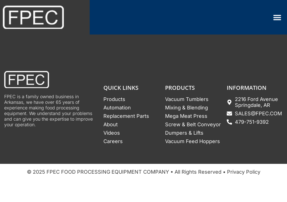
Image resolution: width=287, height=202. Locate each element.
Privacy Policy (243, 172)
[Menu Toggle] (277, 17)
